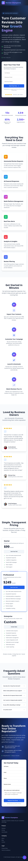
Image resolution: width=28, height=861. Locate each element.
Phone (6, 778)
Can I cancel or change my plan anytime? (14, 701)
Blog (3, 840)
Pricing (3, 830)
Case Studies (4, 832)
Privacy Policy (5, 848)
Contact (3, 842)
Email (6, 772)
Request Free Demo (15, 800)
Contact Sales (14, 627)
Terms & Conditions (6, 850)
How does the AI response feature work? (14, 696)
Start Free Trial (14, 86)
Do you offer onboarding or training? (14, 705)
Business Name (8, 784)
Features (3, 828)
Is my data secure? (14, 710)
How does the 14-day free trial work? (14, 686)
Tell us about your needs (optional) (12, 790)
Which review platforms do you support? (14, 691)
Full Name (7, 766)
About (3, 838)
